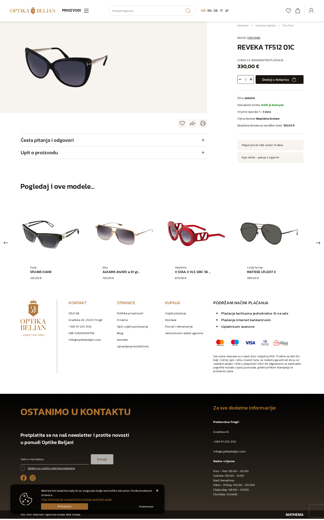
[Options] (146, 506)
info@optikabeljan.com (85, 340)
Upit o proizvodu (39, 152)
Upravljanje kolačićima (133, 347)
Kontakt (122, 340)
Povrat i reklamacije (179, 327)
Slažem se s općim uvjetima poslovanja (51, 469)
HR (203, 10)
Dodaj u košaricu (279, 79)
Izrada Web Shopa (68, 516)
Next (318, 243)
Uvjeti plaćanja (175, 314)
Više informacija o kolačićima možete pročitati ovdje (76, 499)
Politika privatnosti (130, 314)
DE (216, 10)
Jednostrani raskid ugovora (184, 334)
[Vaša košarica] (297, 10)
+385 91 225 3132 (80, 327)
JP (227, 10)
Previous (6, 243)
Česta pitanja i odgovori (47, 140)
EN (209, 10)
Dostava (170, 321)
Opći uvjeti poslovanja (132, 327)
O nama (122, 321)
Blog (120, 334)
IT (221, 10)
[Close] (64, 506)
